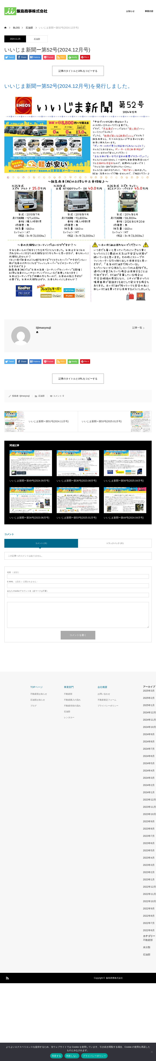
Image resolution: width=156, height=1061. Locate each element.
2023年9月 (149, 821)
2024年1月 (149, 792)
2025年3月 (149, 690)
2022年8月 (149, 915)
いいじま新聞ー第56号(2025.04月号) (124, 480)
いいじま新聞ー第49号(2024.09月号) (29, 480)
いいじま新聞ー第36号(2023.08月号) (77, 480)
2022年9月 (149, 908)
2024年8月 (149, 741)
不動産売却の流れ (72, 706)
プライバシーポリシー (108, 706)
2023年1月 (149, 879)
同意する (56, 1056)
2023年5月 (149, 850)
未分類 (146, 947)
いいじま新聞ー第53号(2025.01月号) (77, 517)
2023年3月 (149, 865)
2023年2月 (149, 872)
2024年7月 (149, 748)
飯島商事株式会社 (114, 978)
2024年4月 (149, 770)
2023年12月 (149, 799)
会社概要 (102, 687)
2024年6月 (149, 756)
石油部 (37, 39)
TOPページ (36, 687)
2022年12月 (149, 886)
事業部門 (69, 687)
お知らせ (130, 11)
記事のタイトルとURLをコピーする (78, 71)
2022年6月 (149, 930)
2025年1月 (149, 705)
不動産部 (68, 694)
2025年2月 (149, 698)
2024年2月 (149, 785)
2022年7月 (149, 923)
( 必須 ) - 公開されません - (22, 582)
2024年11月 (149, 719)
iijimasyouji (43, 327)
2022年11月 (149, 894)
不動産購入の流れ (72, 700)
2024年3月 (149, 777)
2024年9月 (149, 734)
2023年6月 (149, 843)
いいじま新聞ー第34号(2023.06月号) (29, 517)
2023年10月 (149, 814)
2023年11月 (149, 806)
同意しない (72, 1056)
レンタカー (69, 717)
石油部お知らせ (37, 700)
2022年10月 (149, 901)
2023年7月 (149, 836)
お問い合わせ (104, 694)
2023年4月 (149, 857)
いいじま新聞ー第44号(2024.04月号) (124, 517)
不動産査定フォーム (107, 700)
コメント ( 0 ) (41, 543)
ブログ (33, 706)
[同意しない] (151, 1052)
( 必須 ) (13, 572)
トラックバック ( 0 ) (115, 543)
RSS (7, 977)
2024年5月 (149, 763)
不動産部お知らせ (38, 694)
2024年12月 (149, 712)
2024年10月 (149, 727)
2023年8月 (149, 828)
